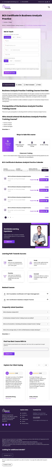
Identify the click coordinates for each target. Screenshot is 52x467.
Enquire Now (34, 179)
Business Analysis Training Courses (15, 25)
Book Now (43, 179)
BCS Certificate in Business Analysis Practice (35, 25)
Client (23, 417)
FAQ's (38, 84)
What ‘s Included (29, 84)
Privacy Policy (25, 423)
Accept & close (7, 464)
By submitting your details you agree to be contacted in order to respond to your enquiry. (22, 68)
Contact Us (24, 415)
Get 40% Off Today (10, 72)
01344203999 (24, 1)
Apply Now (9, 241)
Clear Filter (45, 167)
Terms (23, 421)
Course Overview (8, 84)
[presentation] (39, 365)
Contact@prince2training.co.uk (10, 1)
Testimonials (25, 419)
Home (3, 25)
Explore (45, 170)
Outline (19, 84)
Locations (24, 413)
